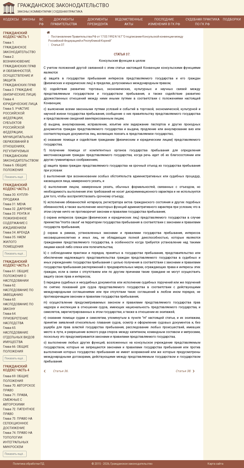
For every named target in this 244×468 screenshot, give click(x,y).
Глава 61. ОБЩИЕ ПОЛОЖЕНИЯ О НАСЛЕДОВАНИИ (16, 275)
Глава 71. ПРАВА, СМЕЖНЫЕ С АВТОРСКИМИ (15, 399)
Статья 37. (58, 44)
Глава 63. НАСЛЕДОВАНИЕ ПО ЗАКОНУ (18, 304)
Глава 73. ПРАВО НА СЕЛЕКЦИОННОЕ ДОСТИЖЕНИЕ (17, 423)
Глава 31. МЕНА (14, 204)
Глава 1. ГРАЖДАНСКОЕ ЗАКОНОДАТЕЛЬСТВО (19, 47)
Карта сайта (215, 463)
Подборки (232, 19)
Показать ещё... (15, 176)
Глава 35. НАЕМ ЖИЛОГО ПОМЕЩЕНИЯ (14, 241)
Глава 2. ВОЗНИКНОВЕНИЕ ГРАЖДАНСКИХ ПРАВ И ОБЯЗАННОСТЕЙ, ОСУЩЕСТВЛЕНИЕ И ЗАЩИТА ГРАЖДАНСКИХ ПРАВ (19, 71)
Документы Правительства (64, 21)
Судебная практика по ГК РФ (202, 21)
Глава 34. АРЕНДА (16, 232)
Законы (28, 19)
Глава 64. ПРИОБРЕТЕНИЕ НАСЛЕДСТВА (15, 318)
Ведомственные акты (129, 21)
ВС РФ (41, 21)
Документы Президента (97, 21)
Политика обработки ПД (28, 463)
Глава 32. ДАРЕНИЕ (17, 209)
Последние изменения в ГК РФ (164, 21)
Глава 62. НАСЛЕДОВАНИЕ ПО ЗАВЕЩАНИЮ (18, 290)
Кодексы (11, 19)
